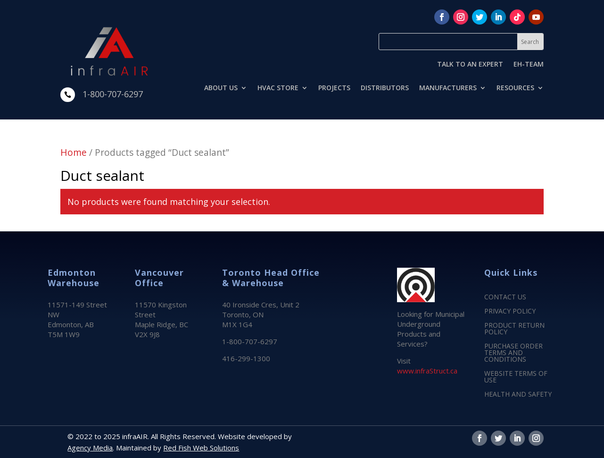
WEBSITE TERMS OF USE (515, 377)
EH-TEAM (528, 64)
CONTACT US (505, 297)
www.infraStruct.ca (427, 370)
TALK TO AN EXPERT (470, 64)
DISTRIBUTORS (385, 88)
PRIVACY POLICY (510, 311)
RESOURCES (515, 88)
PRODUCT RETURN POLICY (514, 329)
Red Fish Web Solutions (201, 447)
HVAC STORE (277, 88)
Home (73, 152)
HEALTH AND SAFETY (518, 395)
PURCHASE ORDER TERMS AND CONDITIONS (513, 353)
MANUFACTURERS (448, 88)
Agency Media (90, 447)
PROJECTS (334, 88)
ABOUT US (221, 88)
